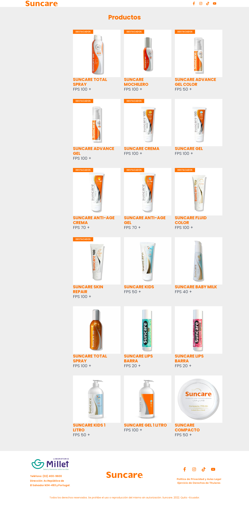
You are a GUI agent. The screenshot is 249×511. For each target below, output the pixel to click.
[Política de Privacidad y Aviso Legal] (199, 479)
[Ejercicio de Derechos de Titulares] (199, 483)
